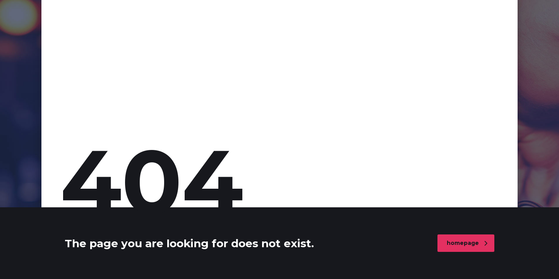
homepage (467, 242)
